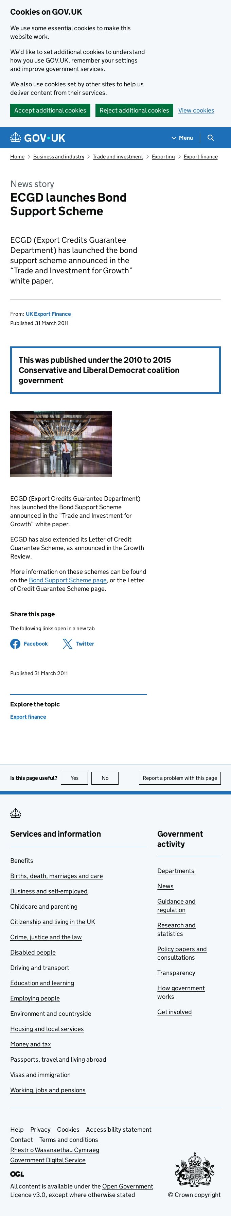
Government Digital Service (48, 1160)
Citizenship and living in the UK (52, 922)
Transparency (176, 973)
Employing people (35, 998)
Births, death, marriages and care (56, 876)
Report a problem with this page (180, 778)
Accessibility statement (119, 1129)
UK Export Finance (48, 314)
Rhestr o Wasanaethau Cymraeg (54, 1150)
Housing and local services (47, 1029)
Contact (21, 1140)
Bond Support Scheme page (68, 580)
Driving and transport (39, 968)
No (110, 778)
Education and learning (42, 983)
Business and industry (58, 156)
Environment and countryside (50, 1013)
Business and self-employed (49, 891)
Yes (79, 778)
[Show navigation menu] (182, 137)
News (165, 886)
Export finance (201, 156)
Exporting (163, 156)
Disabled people (33, 952)
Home (17, 156)
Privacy (40, 1129)
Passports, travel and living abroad (58, 1059)
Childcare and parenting (43, 906)
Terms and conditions (68, 1140)
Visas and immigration (40, 1075)
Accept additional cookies (50, 110)
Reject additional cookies (134, 110)
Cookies (68, 1129)
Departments (175, 871)
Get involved (174, 1012)
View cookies (196, 110)
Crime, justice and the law (46, 937)
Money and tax (30, 1044)
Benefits (21, 860)
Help (17, 1129)
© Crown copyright (194, 1195)
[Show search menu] (210, 137)
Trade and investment (118, 156)
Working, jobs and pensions (48, 1090)
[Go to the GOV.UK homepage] (37, 138)
